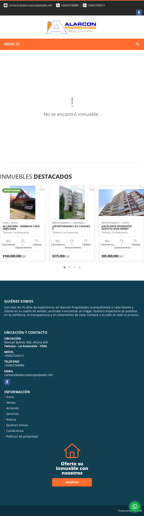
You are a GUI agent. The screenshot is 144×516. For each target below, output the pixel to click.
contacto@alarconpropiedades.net (28, 375)
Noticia (11, 419)
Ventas (11, 402)
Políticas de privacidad (22, 436)
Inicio (10, 397)
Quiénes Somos (17, 425)
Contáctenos (15, 431)
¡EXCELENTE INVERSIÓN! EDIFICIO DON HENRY (117, 227)
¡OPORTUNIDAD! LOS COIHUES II (71, 227)
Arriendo (12, 408)
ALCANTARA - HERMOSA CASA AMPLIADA (21, 227)
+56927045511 (96, 5)
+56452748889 (69, 5)
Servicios (12, 414)
